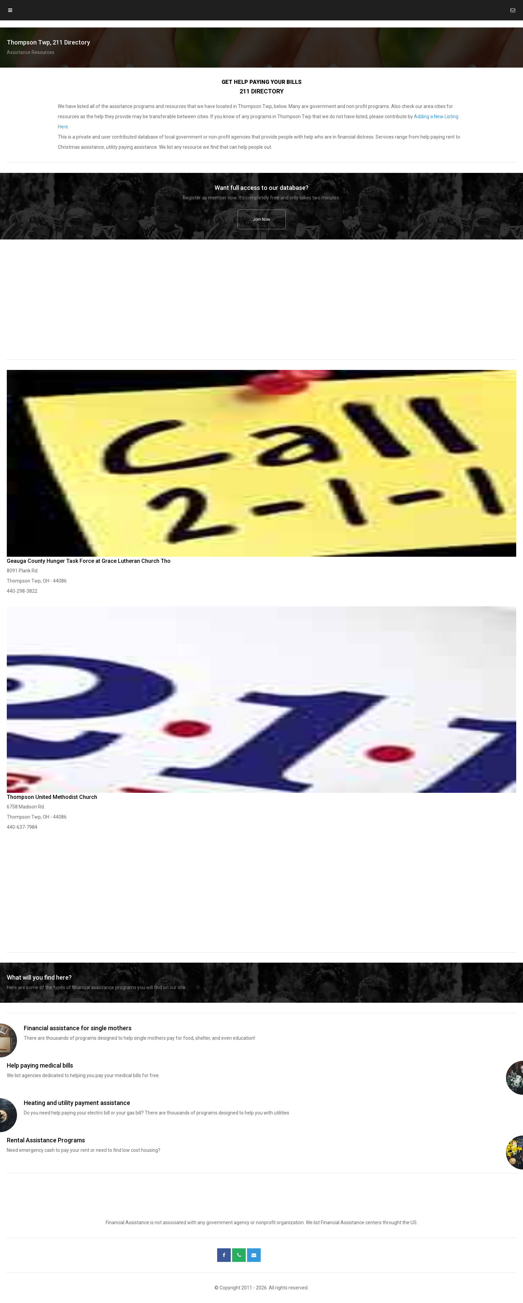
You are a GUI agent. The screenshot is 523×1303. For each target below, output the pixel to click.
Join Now (261, 219)
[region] (261, 304)
